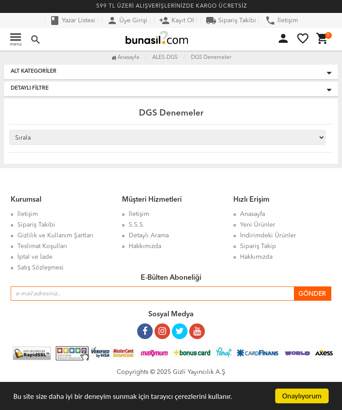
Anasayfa (125, 57)
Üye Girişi (127, 20)
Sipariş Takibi (231, 20)
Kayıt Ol (176, 20)
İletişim (281, 20)
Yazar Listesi (72, 20)
